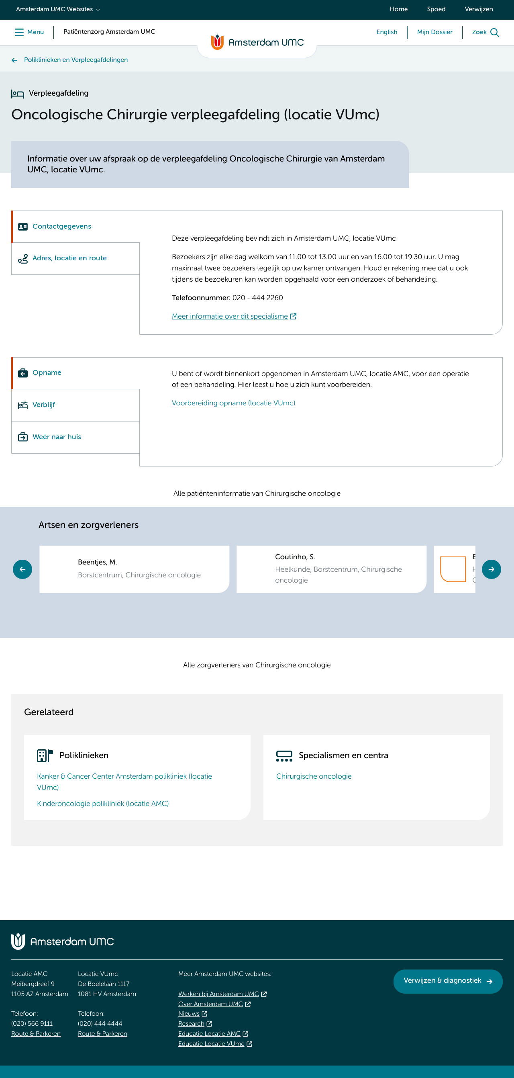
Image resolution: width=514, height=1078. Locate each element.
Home (399, 9)
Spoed (436, 9)
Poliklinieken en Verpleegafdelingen (76, 60)
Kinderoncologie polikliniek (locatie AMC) (103, 804)
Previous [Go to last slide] (22, 569)
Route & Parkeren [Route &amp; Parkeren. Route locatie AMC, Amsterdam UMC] (36, 1034)
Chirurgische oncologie (314, 777)
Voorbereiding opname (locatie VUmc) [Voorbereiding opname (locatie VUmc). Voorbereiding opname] (233, 403)
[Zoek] (487, 32)
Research (191, 1024)
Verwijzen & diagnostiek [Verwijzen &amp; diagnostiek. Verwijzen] (442, 981)
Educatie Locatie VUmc (211, 1044)
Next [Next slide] (491, 569)
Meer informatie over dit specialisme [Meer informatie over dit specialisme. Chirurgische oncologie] (230, 317)
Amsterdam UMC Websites (54, 9)
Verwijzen (479, 9)
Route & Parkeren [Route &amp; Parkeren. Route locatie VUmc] (102, 1034)
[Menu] (27, 32)
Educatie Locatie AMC (209, 1034)
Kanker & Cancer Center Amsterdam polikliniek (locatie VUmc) (124, 782)
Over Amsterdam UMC (210, 1004)
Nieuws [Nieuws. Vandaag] (189, 1014)
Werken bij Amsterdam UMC (218, 994)
